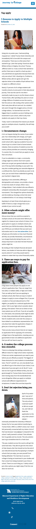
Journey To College (11, 2)
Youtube (25, 524)
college (20, 478)
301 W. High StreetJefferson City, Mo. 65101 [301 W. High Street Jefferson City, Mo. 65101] (18, 502)
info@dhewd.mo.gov (18, 513)
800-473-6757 (18, 508)
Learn (11, 476)
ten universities (23, 231)
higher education (5, 479)
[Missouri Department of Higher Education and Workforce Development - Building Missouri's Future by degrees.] (18, 491)
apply (25, 476)
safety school (25, 479)
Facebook (20, 524)
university (13, 481)
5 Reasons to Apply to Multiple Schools (16, 20)
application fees (20, 476)
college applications (27, 478)
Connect (7, 476)
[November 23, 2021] (10, 24)
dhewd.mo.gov (18, 517)
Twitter (22, 524)
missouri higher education (15, 479)
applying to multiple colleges (11, 478)
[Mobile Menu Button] (33, 3)
